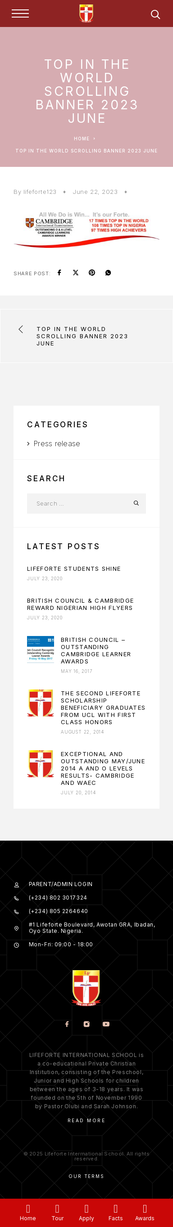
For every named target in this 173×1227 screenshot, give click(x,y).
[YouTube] (106, 1025)
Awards (145, 1218)
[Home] (28, 1208)
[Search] (155, 15)
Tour (57, 1218)
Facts (116, 1218)
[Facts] (115, 1208)
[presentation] (40, 649)
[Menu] (20, 13)
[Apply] (86, 1208)
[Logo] (86, 13)
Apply (86, 1218)
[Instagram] (86, 1025)
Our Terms (86, 1176)
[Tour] (57, 1208)
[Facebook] (67, 1025)
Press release (56, 443)
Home (28, 1218)
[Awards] (144, 1208)
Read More (87, 1120)
